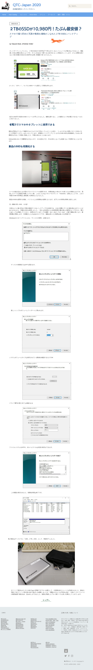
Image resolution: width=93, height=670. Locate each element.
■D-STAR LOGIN (20, 621)
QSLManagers (5, 628)
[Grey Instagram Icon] (72, 655)
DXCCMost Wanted (36, 643)
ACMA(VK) (4, 621)
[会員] (66, 651)
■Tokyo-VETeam (20, 628)
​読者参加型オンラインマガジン (24, 9)
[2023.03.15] (14, 23)
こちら (80, 661)
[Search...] (79, 6)
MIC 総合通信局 (50, 625)
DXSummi (33, 646)
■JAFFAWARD (19, 624)
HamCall (4, 625)
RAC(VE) (33, 625)
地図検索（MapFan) (51, 647)
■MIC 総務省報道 (50, 623)
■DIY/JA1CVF (19, 620)
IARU (32, 621)
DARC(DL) (34, 620)
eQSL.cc (33, 642)
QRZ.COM (4, 626)
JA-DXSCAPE (34, 647)
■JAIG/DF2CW (20, 625)
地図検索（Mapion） (51, 645)
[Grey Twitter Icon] (65, 655)
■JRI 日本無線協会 (50, 622)
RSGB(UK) (34, 626)
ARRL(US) (34, 619)
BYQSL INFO (5, 624)
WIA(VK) (33, 628)
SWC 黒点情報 (50, 628)
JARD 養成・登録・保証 (52, 620)
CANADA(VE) (5, 620)
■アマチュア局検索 (6, 629)
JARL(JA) (33, 622)
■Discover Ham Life (21, 619)
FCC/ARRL (4, 622)
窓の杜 (48, 642)
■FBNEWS (18, 623)
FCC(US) (4, 619)
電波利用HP (49, 627)
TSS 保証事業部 (50, 630)
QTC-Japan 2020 (27, 4)
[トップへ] (46, 600)
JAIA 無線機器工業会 (51, 619)
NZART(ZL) (34, 624)
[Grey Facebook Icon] (68, 655)
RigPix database (50, 644)
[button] (12, 14)
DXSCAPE (34, 645)
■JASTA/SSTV (19, 627)
